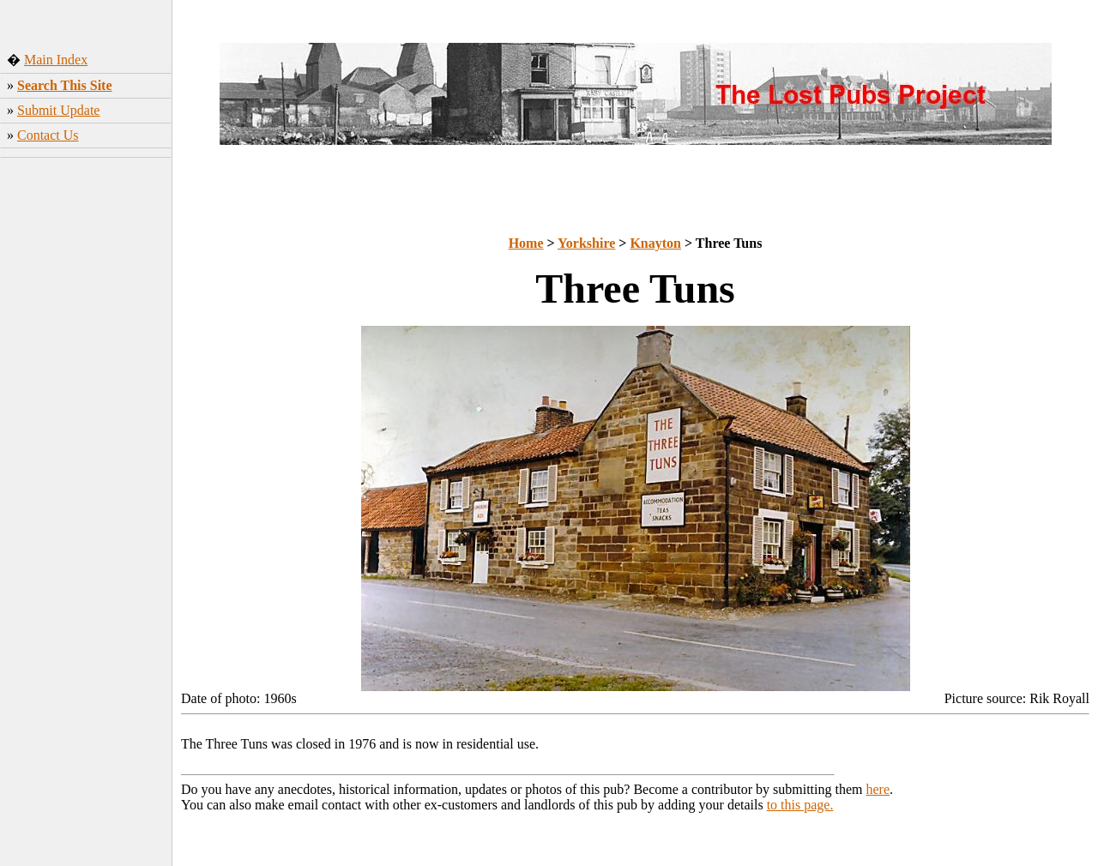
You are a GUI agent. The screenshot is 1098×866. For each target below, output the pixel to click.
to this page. (800, 804)
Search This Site (64, 85)
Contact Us (48, 135)
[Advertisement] (86, 433)
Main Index (55, 59)
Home (526, 243)
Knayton (655, 243)
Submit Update (58, 110)
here (878, 789)
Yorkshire (586, 243)
